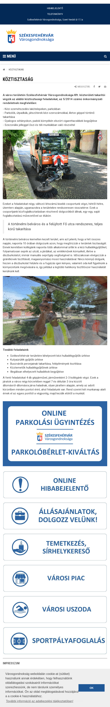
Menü (9, 56)
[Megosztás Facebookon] (94, 86)
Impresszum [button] (11, 663)
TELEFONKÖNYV (55, 14)
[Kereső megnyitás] (105, 56)
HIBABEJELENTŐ (55, 8)
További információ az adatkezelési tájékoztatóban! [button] (39, 701)
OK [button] (91, 687)
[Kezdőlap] (4, 69)
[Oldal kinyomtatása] (105, 86)
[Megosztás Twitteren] (99, 86)
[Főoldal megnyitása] (32, 37)
